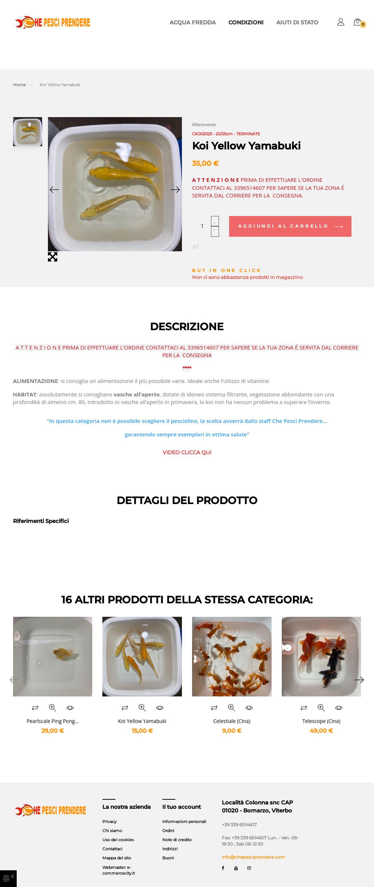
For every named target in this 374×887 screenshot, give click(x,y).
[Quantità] (207, 217)
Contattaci (112, 839)
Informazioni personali (184, 812)
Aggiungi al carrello (290, 217)
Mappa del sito (116, 848)
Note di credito (177, 830)
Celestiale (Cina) (231, 711)
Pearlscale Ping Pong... (53, 711)
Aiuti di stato (301, 22)
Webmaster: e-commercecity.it (118, 860)
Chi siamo (112, 821)
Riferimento (204, 124)
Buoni (168, 848)
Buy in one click (227, 261)
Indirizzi (170, 839)
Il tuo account (181, 797)
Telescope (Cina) (321, 711)
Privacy (109, 812)
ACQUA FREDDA (211, 22)
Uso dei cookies (118, 830)
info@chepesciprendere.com (253, 848)
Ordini (168, 821)
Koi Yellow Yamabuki (142, 711)
